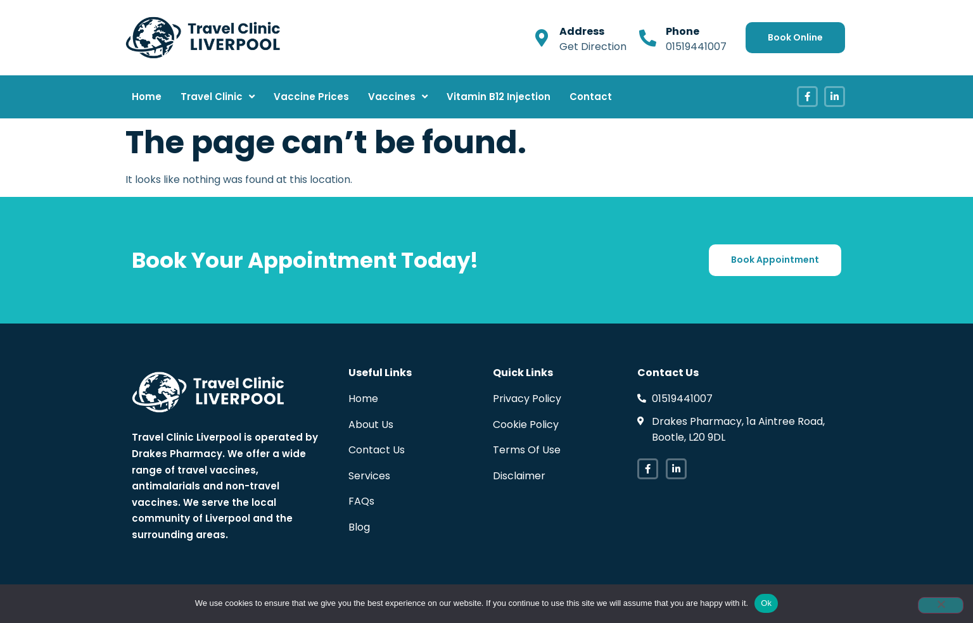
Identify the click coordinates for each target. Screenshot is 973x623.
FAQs (361, 501)
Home (147, 96)
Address (581, 31)
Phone (682, 31)
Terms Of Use (527, 450)
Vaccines (398, 96)
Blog (359, 527)
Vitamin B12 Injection (498, 96)
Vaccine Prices (311, 96)
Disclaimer (519, 476)
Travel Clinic (218, 96)
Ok (766, 603)
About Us (370, 424)
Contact (590, 96)
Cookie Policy (526, 424)
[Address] (541, 37)
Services (369, 476)
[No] (940, 605)
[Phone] (647, 37)
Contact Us (376, 450)
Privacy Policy (527, 398)
